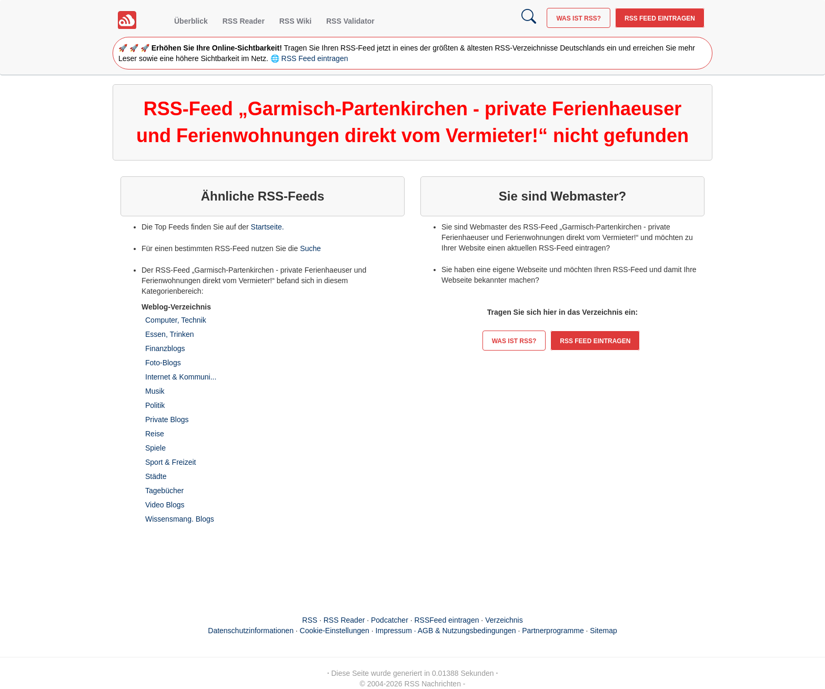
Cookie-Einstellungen (334, 630)
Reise (154, 434)
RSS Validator (350, 21)
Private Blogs (166, 419)
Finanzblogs (165, 348)
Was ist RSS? (578, 18)
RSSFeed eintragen (447, 620)
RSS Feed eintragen (660, 18)
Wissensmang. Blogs (179, 519)
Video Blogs (164, 505)
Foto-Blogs (163, 362)
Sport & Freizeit (170, 462)
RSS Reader (244, 21)
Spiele (155, 448)
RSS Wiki (295, 21)
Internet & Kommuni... (180, 377)
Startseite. (267, 227)
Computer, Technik (175, 320)
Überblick (191, 21)
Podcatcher (389, 620)
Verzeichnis (504, 620)
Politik (155, 405)
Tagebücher (164, 490)
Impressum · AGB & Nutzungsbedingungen (446, 630)
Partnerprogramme (553, 630)
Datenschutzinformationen (251, 630)
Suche (310, 248)
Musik (155, 391)
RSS (309, 620)
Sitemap (603, 630)
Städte (155, 476)
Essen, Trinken (169, 334)
